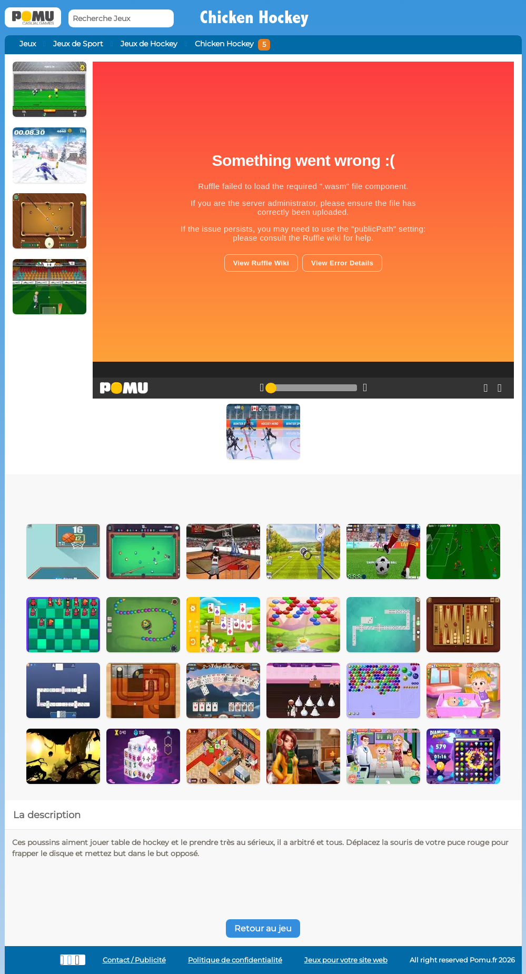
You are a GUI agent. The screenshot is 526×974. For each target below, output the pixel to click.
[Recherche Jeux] (121, 18)
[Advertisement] (217, 495)
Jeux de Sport (78, 43)
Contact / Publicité (134, 960)
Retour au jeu (263, 928)
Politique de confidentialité (235, 960)
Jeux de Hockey (149, 43)
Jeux (27, 43)
